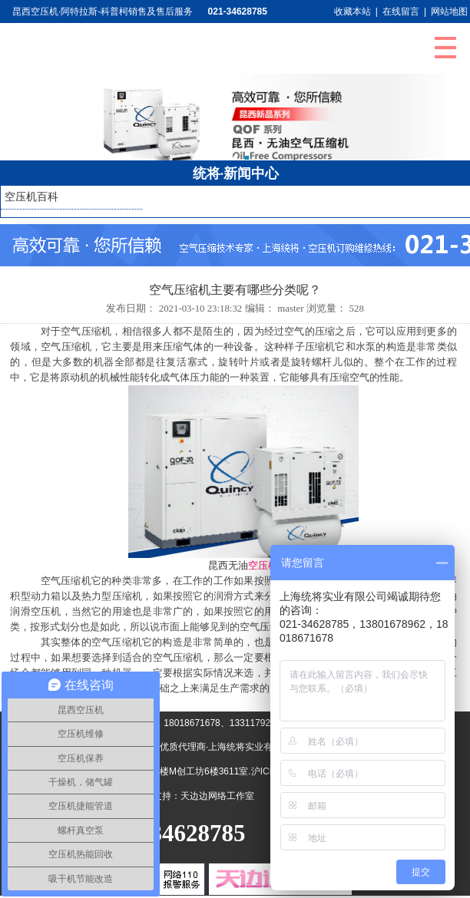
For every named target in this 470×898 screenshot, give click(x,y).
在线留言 (400, 11)
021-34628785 (237, 11)
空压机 (263, 565)
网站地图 (449, 11)
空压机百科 (31, 197)
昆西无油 (228, 565)
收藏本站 (352, 11)
